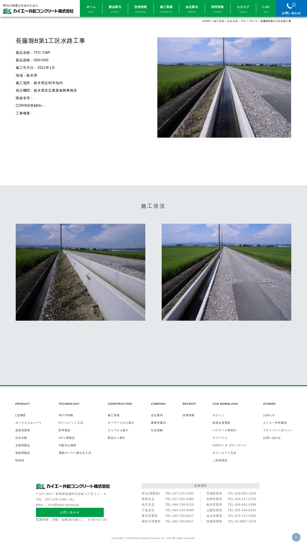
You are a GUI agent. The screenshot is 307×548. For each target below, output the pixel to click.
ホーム (91, 9)
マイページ (219, 437)
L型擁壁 (20, 415)
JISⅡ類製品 (67, 437)
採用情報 (217, 9)
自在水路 (21, 437)
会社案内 (192, 9)
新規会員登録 (221, 422)
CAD (266, 9)
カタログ (243, 9)
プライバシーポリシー (278, 430)
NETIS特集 (66, 415)
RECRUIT (189, 403)
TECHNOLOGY (69, 403)
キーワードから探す (121, 422)
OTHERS (269, 403)
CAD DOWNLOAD (225, 403)
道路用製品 (22, 452)
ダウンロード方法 (224, 452)
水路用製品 (22, 445)
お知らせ (269, 415)
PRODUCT (22, 403)
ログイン (218, 415)
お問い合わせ (291, 9)
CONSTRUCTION (120, 403)
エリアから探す (118, 430)
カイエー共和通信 (275, 422)
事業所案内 (158, 422)
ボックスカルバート (28, 422)
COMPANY (158, 403)
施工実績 (166, 9)
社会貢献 (157, 430)
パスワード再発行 (224, 430)
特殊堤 (19, 460)
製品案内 (115, 9)
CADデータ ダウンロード (229, 445)
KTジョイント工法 (71, 422)
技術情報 (141, 9)
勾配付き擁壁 (67, 445)
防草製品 (64, 430)
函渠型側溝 (22, 430)
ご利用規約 (219, 460)
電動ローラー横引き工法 (75, 452)
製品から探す (117, 437)
